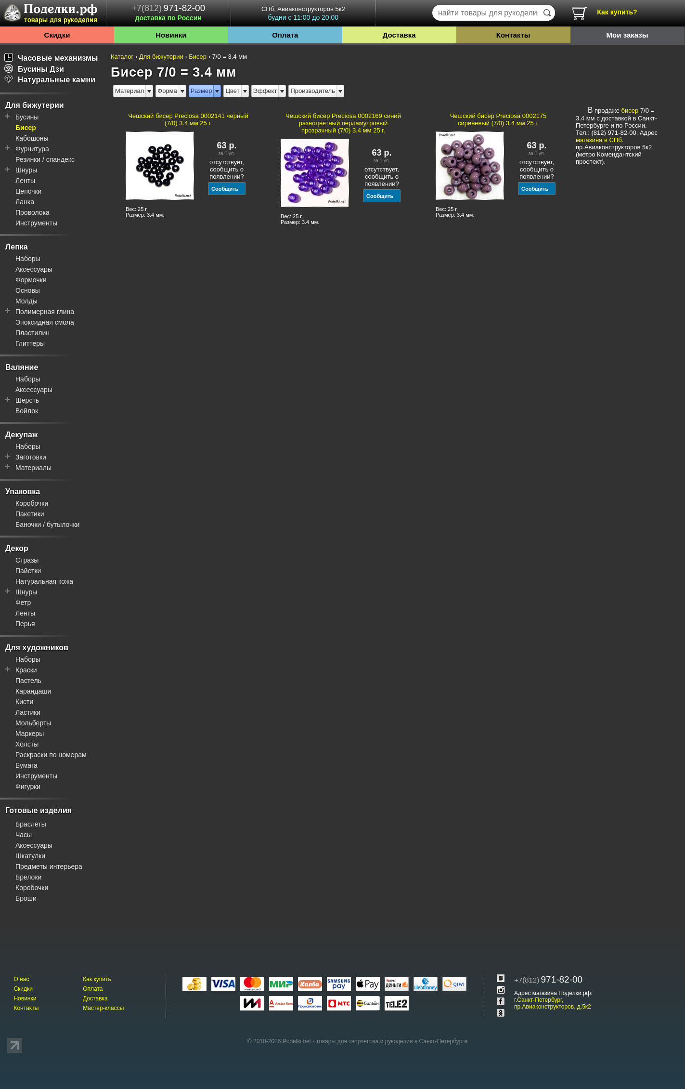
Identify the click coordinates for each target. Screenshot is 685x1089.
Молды (26, 301)
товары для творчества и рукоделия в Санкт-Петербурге (391, 1041)
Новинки (170, 35)
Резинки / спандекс (45, 159)
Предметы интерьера (48, 866)
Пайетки (28, 571)
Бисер (25, 127)
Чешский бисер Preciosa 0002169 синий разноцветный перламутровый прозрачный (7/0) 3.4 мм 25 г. (343, 123)
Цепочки (28, 191)
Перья (25, 624)
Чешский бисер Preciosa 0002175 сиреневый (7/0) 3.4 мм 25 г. (498, 119)
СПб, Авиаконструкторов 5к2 (303, 13)
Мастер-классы (103, 1008)
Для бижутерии (34, 105)
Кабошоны (32, 138)
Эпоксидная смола (44, 322)
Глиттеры (30, 343)
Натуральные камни (49, 80)
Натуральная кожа (44, 581)
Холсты (27, 744)
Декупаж (21, 435)
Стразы (27, 560)
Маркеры (29, 733)
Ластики (27, 712)
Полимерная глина (44, 311)
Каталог (122, 56)
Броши (26, 898)
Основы (27, 290)
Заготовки (30, 457)
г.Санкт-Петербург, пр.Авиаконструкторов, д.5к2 (552, 1003)
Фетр (23, 602)
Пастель (28, 680)
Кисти (24, 702)
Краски (26, 670)
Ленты (25, 180)
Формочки (31, 280)
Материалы (33, 468)
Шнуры (26, 170)
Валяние (21, 367)
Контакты (513, 35)
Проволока (32, 212)
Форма (167, 90)
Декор (16, 548)
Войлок (26, 411)
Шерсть (27, 400)
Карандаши (33, 691)
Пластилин (32, 333)
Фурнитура (32, 149)
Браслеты (30, 824)
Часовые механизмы (51, 58)
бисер (630, 110)
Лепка (16, 247)
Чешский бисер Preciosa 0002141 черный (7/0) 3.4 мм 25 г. (188, 119)
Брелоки (28, 877)
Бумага (26, 765)
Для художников (36, 647)
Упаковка (22, 491)
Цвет (232, 90)
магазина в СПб (599, 140)
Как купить (97, 979)
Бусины (27, 117)
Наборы (27, 258)
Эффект (265, 90)
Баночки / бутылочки (47, 524)
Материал (129, 90)
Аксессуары (33, 269)
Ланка (24, 202)
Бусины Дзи (34, 69)
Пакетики (29, 514)
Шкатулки (30, 856)
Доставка (399, 35)
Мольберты (33, 723)
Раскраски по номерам (51, 755)
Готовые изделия (38, 810)
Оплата (285, 35)
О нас (21, 979)
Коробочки (31, 503)
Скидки (57, 35)
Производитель (312, 90)
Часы (23, 835)
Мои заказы (627, 35)
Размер (201, 90)
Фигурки (27, 786)
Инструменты (36, 223)
